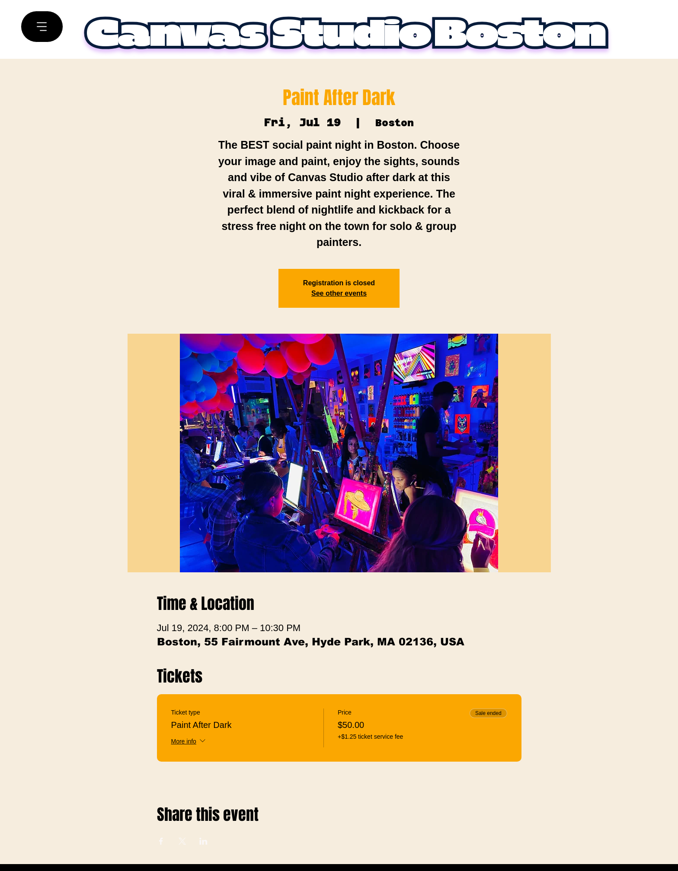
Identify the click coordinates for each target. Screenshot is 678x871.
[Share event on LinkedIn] (203, 841)
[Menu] (42, 26)
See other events (339, 293)
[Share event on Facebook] (161, 841)
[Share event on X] (182, 841)
